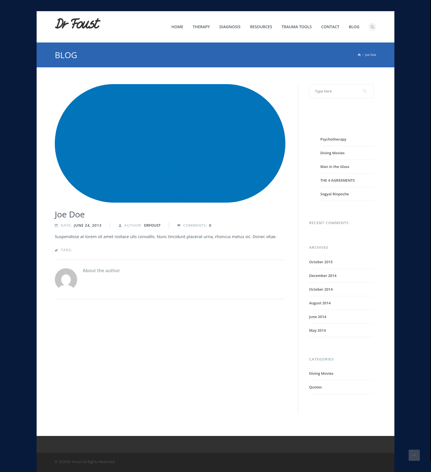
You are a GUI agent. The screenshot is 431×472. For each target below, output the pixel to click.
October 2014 (321, 289)
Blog (354, 26)
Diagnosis (230, 26)
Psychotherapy (333, 139)
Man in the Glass (334, 166)
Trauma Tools (297, 26)
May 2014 (317, 330)
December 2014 (323, 275)
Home (177, 26)
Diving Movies (332, 152)
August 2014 (320, 302)
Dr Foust (76, 24)
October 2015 (321, 261)
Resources (261, 26)
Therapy (201, 26)
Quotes (315, 387)
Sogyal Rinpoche (334, 193)
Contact (330, 26)
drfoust (152, 225)
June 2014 (317, 316)
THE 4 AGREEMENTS (337, 180)
